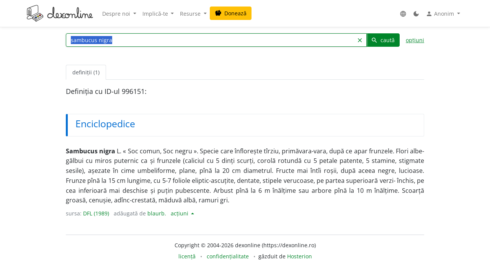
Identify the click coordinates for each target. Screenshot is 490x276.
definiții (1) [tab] (86, 72)
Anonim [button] (441, 14)
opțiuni (415, 40)
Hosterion (299, 256)
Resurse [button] (191, 13)
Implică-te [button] (156, 13)
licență (187, 256)
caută (383, 40)
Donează (231, 13)
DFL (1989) (96, 213)
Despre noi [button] (117, 13)
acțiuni (180, 213)
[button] (403, 14)
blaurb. (156, 213)
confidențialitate (228, 256)
